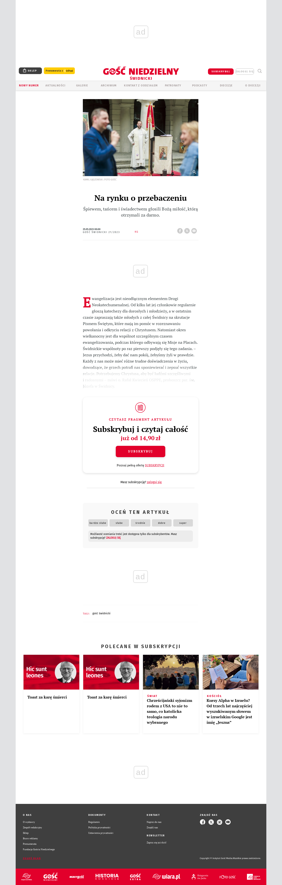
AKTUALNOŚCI (55, 85)
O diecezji (252, 85)
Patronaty (173, 85)
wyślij (194, 230)
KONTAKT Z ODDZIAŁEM (141, 85)
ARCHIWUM (109, 85)
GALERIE (82, 85)
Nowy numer (29, 85)
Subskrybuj (140, 451)
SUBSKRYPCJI (154, 465)
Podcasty (199, 85)
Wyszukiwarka (259, 71)
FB (180, 230)
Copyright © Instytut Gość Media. (216, 858)
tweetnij (187, 230)
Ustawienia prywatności (100, 832)
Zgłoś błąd (32, 858)
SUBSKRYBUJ (221, 71)
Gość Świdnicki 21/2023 (101, 232)
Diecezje (226, 85)
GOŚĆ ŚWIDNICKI (101, 613)
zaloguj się (245, 71)
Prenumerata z (59, 71)
